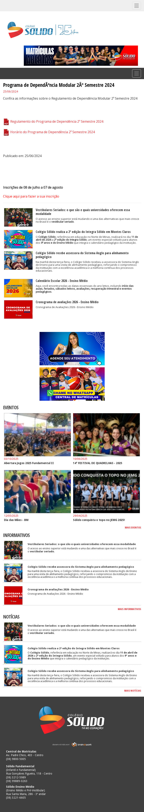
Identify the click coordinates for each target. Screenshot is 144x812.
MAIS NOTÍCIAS (132, 690)
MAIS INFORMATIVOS (129, 609)
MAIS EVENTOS (133, 527)
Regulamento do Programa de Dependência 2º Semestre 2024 (53, 121)
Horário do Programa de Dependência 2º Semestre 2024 (49, 132)
